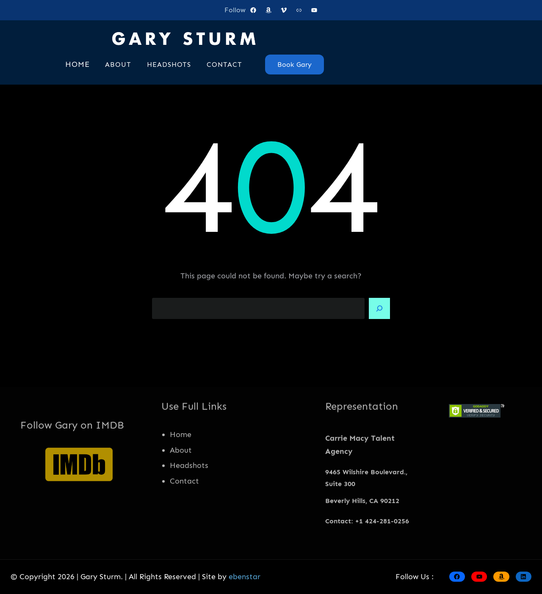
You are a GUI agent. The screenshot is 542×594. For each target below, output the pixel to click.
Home (180, 457)
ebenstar (244, 576)
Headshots (189, 489)
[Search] (379, 308)
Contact (184, 504)
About (181, 473)
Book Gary (294, 64)
